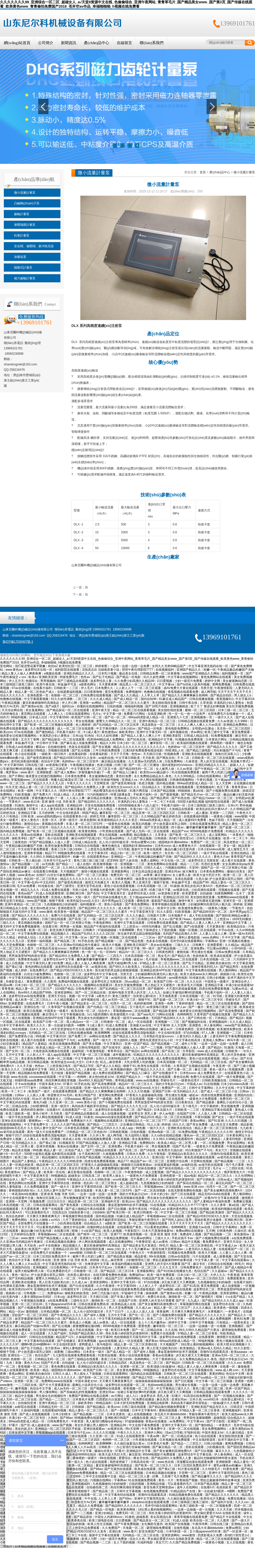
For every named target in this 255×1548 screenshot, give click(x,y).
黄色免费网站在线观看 (216, 677)
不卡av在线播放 (26, 1084)
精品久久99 (107, 743)
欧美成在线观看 (221, 956)
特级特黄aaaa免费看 (29, 1080)
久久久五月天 (168, 1267)
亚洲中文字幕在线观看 (129, 922)
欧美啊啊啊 (103, 1033)
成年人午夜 (189, 1044)
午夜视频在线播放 (82, 765)
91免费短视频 (187, 1132)
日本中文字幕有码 (12, 1025)
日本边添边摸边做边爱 (147, 871)
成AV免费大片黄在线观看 (181, 688)
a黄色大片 (104, 996)
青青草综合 (115, 1051)
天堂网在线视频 (201, 1161)
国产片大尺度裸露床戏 (55, 1385)
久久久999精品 (184, 776)
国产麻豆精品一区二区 (168, 1447)
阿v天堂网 (132, 1429)
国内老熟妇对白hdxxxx (178, 765)
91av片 (37, 1099)
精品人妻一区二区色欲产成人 (35, 692)
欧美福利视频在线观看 (192, 743)
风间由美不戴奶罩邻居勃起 (90, 1106)
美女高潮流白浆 (161, 1517)
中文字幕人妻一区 (207, 1260)
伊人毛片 (87, 688)
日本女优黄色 (116, 1414)
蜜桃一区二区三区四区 (200, 710)
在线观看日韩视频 (45, 871)
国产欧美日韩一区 (119, 1212)
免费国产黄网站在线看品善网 (89, 1396)
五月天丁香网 (30, 739)
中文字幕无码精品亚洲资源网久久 (32, 978)
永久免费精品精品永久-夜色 (153, 776)
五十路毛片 (137, 1007)
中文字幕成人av (226, 1245)
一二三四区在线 (233, 1168)
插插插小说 (228, 974)
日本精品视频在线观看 (30, 1546)
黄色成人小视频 (80, 1322)
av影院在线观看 (26, 1407)
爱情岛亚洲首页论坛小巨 (156, 1040)
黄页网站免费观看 (111, 1095)
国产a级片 (52, 706)
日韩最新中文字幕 (128, 948)
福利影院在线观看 (67, 669)
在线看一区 (228, 1366)
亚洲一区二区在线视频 (184, 1429)
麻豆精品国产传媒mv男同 (32, 1326)
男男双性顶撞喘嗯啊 (197, 1418)
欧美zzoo (6, 732)
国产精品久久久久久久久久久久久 (229, 1223)
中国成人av (194, 1084)
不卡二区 (183, 758)
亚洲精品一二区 (122, 856)
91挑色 (19, 805)
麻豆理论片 (50, 1014)
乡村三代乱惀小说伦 (105, 1293)
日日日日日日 (56, 1201)
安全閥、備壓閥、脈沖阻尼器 (34, 246)
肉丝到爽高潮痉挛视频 (61, 1080)
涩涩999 (112, 860)
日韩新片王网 (156, 915)
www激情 (7, 1385)
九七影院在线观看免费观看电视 (74, 1355)
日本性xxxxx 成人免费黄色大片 (176, 846)
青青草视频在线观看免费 (32, 897)
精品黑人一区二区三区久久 (138, 684)
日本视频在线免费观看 (175, 1439)
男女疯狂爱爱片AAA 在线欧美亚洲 (217, 1513)
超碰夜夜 (142, 1517)
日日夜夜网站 (59, 1267)
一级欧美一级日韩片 (53, 754)
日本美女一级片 (94, 1352)
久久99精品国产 (191, 1198)
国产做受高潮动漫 (39, 758)
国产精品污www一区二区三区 (213, 798)
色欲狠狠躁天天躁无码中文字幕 (136, 1337)
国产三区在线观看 (183, 1194)
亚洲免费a (197, 948)
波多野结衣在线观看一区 (72, 967)
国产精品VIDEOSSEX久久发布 (75, 758)
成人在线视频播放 (140, 1414)
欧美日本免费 (120, 1330)
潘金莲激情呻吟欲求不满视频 (128, 1205)
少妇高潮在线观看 (203, 890)
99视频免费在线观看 (72, 853)
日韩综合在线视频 (87, 846)
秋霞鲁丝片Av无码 (60, 1095)
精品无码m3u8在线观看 (214, 1194)
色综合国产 (202, 1271)
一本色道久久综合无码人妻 (174, 1377)
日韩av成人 (225, 1179)
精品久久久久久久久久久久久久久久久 (139, 747)
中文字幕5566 (60, 717)
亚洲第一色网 (164, 1003)
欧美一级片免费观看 (161, 1275)
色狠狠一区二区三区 (65, 695)
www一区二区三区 (13, 783)
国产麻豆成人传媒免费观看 (79, 743)
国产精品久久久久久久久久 (30, 915)
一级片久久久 (224, 717)
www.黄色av (14, 669)
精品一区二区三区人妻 (166, 1418)
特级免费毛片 (69, 677)
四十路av (177, 827)
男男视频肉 (48, 681)
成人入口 (132, 1396)
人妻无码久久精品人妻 (192, 1036)
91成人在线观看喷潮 (50, 893)
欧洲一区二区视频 (60, 1058)
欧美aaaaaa (239, 1352)
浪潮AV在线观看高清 (224, 1154)
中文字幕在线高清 (188, 1040)
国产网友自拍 (165, 758)
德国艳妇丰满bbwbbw (173, 842)
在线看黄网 (207, 1337)
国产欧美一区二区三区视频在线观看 (49, 724)
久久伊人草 (98, 1135)
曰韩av (245, 1091)
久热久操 (202, 879)
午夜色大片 (244, 813)
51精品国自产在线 (183, 1491)
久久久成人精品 (101, 699)
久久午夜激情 (105, 1286)
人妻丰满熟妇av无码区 (37, 1297)
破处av (139, 959)
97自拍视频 (191, 1033)
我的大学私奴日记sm (170, 1084)
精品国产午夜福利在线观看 (102, 926)
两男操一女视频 (71, 926)
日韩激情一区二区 (113, 1022)
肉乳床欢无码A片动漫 (15, 1099)
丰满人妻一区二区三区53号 (85, 824)
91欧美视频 (23, 794)
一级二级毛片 (99, 919)
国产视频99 (156, 988)
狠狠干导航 (8, 1352)
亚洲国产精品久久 (189, 669)
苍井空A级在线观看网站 (186, 941)
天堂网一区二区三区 (192, 1473)
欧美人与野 (90, 1539)
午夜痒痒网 (200, 1524)
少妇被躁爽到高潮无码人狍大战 (210, 904)
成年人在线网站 (188, 1487)
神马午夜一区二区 (239, 1040)
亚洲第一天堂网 (17, 1201)
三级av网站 (73, 1352)
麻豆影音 (63, 978)
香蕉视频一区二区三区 (33, 1366)
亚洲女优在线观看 (14, 1120)
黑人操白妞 (34, 860)
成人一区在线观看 (140, 1022)
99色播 (40, 1036)
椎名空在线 (141, 1458)
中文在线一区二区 (173, 860)
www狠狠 (241, 816)
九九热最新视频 (143, 1058)
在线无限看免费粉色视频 (185, 1190)
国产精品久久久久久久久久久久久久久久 (46, 721)
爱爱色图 (144, 1326)
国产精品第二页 (65, 941)
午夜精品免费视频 (116, 1238)
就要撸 (58, 1352)
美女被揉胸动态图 (235, 681)
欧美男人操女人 (114, 1175)
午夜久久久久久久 (79, 783)
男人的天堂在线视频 (214, 761)
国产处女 (218, 1117)
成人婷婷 (21, 970)
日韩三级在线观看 (54, 919)
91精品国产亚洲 (153, 1278)
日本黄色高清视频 (77, 1128)
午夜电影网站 (102, 922)
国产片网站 (16, 776)
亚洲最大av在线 (141, 1025)
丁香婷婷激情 (185, 1003)
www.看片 (27, 772)
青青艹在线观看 (53, 1209)
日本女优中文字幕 (21, 1432)
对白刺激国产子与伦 (227, 750)
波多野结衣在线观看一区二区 (115, 1110)
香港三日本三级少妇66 (67, 849)
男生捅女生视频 (202, 952)
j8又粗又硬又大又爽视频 (179, 1282)
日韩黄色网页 (124, 879)
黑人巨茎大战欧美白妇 (54, 1282)
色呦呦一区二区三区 (108, 1172)
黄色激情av (109, 732)
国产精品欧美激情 (165, 1011)
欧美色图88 (88, 820)
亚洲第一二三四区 (222, 813)
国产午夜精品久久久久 (66, 1315)
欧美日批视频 (33, 1011)
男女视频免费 (230, 1106)
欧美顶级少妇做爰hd (161, 1366)
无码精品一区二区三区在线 (47, 1033)
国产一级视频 (102, 1099)
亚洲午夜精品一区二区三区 (157, 721)
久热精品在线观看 (181, 809)
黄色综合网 (181, 1077)
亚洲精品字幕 (27, 813)
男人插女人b (243, 695)
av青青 (148, 875)
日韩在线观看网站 (78, 714)
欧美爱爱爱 (190, 893)
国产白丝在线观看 (82, 1286)
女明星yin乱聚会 (203, 728)
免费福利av (137, 1275)
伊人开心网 (70, 703)
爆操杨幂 (244, 1366)
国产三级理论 (65, 886)
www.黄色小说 (86, 1102)
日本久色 (92, 1062)
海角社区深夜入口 (227, 754)
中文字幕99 (161, 1025)
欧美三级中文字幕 (217, 732)
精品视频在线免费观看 (33, 1073)
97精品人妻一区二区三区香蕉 (160, 963)
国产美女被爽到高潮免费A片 (224, 1190)
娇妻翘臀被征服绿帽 (116, 1168)
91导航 (218, 996)
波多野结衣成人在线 (142, 893)
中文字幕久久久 (47, 790)
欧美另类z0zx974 (20, 1289)
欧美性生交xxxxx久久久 (123, 787)
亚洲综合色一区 (35, 1007)
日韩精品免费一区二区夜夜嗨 (160, 673)
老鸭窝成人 (87, 1344)
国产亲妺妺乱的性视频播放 (79, 1392)
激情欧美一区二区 (181, 1297)
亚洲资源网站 (63, 992)
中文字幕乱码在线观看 (15, 1102)
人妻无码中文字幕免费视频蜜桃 (231, 1036)
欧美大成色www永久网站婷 (199, 974)
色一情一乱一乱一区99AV (99, 952)
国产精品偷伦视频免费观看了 (169, 1407)
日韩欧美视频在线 (214, 1080)
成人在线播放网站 (121, 1241)
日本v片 (232, 805)
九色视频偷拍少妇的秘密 (61, 904)
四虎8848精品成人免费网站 (106, 739)
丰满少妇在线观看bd (239, 985)
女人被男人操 (165, 769)
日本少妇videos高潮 (212, 849)
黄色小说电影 (113, 904)
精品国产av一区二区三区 (147, 1161)
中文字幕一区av (77, 937)
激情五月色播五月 (97, 882)
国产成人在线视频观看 (35, 1414)
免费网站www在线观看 (233, 897)
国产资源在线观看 (99, 1348)
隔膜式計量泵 (23, 267)
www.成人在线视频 (210, 1051)
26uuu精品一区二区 (138, 981)
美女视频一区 (9, 890)
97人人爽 (208, 1033)
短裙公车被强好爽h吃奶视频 (182, 992)
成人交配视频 (154, 1172)
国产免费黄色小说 (21, 1036)
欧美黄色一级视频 (67, 912)
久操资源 (191, 761)
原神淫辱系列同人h (205, 967)
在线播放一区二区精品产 (52, 769)
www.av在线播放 (147, 1080)
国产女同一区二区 (18, 1051)
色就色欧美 (201, 956)
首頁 (203, 172)
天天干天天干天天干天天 (235, 692)
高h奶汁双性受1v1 (182, 838)
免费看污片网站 (135, 714)
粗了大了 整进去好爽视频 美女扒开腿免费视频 (221, 706)
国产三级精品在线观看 (73, 681)
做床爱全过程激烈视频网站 (18, 735)
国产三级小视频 (244, 1066)
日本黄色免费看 (76, 776)
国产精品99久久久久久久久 (97, 801)
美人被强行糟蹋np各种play (104, 1421)
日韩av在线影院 (179, 1256)
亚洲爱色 (195, 1025)
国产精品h (215, 1047)
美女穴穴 (221, 1150)
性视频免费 (172, 754)
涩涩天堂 (204, 1168)
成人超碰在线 (129, 1183)
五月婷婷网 (47, 813)
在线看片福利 (42, 688)
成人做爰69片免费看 (192, 820)
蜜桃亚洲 (143, 901)
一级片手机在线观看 (215, 853)
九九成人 (193, 1300)
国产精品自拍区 (221, 695)
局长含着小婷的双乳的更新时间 (173, 1179)
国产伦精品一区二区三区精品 (107, 1007)
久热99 (53, 1418)
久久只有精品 (9, 816)
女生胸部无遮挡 (131, 867)
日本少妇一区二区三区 (132, 743)
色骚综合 (32, 681)
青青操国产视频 (187, 1480)
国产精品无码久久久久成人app (112, 1128)
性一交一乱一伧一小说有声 (187, 714)
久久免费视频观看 (42, 728)
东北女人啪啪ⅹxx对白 (45, 1220)
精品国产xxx (180, 831)
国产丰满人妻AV (122, 1297)
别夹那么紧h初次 (145, 996)
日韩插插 (160, 838)
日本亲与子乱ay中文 (57, 860)
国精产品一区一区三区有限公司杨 (224, 867)
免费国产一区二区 (174, 1088)
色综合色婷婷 (15, 1216)
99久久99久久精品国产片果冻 (199, 1330)
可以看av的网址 (114, 838)
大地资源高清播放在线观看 (51, 1051)
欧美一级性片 (153, 853)
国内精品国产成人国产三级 (90, 978)
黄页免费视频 (87, 1341)
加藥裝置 (20, 257)
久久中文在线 (225, 1088)
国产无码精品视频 (21, 1278)
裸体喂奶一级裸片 (222, 743)
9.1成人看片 (91, 732)
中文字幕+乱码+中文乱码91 (37, 882)
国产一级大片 (102, 1040)
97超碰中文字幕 (132, 1293)
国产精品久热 (181, 956)
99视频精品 (59, 1175)
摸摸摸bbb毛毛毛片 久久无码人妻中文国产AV (31, 1128)
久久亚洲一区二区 (51, 937)
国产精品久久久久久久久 (65, 985)
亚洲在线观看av (94, 1429)
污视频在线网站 (176, 867)
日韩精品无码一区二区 (50, 1359)
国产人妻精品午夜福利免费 (212, 1201)
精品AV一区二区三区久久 (136, 952)
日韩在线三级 (34, 765)
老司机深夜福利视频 (25, 761)
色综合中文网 (50, 761)
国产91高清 (191, 1286)
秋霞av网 (6, 985)
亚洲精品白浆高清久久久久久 (188, 1154)
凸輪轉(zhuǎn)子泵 (27, 203)
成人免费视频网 (221, 1318)
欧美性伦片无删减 (213, 1498)
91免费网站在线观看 (68, 1498)
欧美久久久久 (36, 1025)
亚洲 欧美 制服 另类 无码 (58, 1194)
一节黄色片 (14, 801)
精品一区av (230, 1058)
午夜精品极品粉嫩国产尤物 (235, 669)
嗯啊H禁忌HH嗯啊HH (36, 1344)
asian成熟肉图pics (48, 816)
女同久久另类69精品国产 (169, 666)
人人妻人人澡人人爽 (213, 933)
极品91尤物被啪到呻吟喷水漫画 (216, 1458)
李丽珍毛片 (233, 999)
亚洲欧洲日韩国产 (117, 1418)
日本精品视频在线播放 (61, 1241)
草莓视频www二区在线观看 (30, 780)
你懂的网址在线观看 (101, 1227)
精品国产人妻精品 (35, 1044)
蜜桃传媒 (183, 952)
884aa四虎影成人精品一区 (146, 717)
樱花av (41, 747)
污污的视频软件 (98, 794)
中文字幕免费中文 (36, 1124)
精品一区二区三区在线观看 (174, 1117)
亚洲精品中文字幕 (160, 739)
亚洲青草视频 (33, 853)
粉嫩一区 (209, 669)
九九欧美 (246, 1128)
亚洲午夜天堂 (101, 710)
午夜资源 (233, 1275)
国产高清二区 (78, 919)
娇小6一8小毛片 (11, 1154)
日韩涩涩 (236, 1407)
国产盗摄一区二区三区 (235, 827)
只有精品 (221, 1018)
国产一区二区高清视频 (150, 1190)
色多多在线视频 (157, 941)
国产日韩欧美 (206, 1179)
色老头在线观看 (80, 747)
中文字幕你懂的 (107, 728)
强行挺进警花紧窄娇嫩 (30, 666)
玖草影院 (189, 1051)
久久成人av (80, 1282)
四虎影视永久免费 (210, 1535)
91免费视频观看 (222, 735)
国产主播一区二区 (180, 1069)
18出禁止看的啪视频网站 (198, 1344)
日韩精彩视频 (119, 1132)
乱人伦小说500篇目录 (114, 842)
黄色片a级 (40, 1102)
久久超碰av (220, 1271)
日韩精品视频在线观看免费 (196, 721)
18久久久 (178, 1124)
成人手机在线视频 (201, 915)
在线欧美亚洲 (57, 1546)
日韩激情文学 (70, 1289)
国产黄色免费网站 (137, 904)
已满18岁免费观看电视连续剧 (143, 750)
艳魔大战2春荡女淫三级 (67, 780)
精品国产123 (114, 1278)
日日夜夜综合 (184, 1102)
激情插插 (32, 1311)
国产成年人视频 (95, 1315)
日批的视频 (115, 706)
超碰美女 (74, 1175)
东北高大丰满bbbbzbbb (170, 1414)
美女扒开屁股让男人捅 (84, 1168)
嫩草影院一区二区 (162, 743)
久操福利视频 (85, 1337)
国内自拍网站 (9, 919)
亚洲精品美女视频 (46, 1289)
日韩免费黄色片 (86, 988)
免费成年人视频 (11, 1139)
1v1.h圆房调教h (97, 1014)
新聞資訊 (68, 43)
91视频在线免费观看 (189, 739)
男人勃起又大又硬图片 (15, 952)
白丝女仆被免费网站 (61, 875)
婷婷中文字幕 (177, 1322)
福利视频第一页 (233, 673)
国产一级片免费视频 (231, 1077)
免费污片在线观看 (63, 915)
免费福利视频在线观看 (74, 981)
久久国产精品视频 (139, 838)
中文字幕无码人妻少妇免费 (45, 963)
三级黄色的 (20, 842)
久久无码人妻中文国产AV (54, 1190)
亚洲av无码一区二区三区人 (230, 1355)
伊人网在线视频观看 (154, 780)
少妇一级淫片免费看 (189, 681)
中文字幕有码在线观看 (39, 1341)
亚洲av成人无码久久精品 (131, 798)
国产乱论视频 (81, 750)
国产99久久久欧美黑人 (125, 967)
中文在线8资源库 (68, 813)
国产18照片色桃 (156, 706)
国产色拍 (93, 893)
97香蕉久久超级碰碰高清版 (145, 1095)
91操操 (175, 886)
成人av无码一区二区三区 (119, 999)
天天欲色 (30, 1245)
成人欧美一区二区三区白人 (137, 908)
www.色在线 (19, 1077)
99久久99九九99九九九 (65, 1069)
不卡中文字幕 (231, 937)
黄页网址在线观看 (33, 714)
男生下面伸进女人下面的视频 (157, 930)
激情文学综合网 (74, 1227)
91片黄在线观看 (189, 1469)
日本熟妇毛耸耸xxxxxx (52, 948)
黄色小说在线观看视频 (119, 886)
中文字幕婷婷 (84, 1058)
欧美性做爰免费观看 (59, 846)
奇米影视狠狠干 (80, 1491)
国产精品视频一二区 (26, 864)
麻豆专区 (241, 735)
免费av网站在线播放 (144, 1029)
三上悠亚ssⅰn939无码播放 (233, 919)
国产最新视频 (169, 794)
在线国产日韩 (186, 1113)
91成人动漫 (74, 1117)
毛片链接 (152, 959)
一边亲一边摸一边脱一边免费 (130, 666)
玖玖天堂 (12, 787)
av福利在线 (106, 758)
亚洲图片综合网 (178, 1161)
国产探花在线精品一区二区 (177, 1168)
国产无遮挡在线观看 (16, 798)
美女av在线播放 (161, 945)
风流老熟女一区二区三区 (159, 724)
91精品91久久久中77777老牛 (188, 1205)
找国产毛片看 (182, 1146)
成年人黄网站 (30, 919)
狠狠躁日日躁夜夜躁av (137, 1165)
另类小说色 (80, 890)
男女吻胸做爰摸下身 (77, 1198)
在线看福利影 (78, 754)
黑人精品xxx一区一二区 (82, 1022)
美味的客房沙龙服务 (208, 1220)
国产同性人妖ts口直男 (132, 890)
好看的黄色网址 (178, 1209)
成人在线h (84, 864)
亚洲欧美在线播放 (24, 1282)
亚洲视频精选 (179, 706)
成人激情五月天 (238, 849)
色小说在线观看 (26, 754)
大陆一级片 (83, 897)
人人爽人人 (56, 714)
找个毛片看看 (235, 1165)
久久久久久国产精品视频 (68, 1124)
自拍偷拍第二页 (97, 1487)
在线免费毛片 (39, 970)
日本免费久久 (104, 688)
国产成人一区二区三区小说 (219, 1091)
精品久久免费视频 (91, 1505)
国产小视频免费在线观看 (223, 790)
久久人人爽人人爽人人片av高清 (200, 724)
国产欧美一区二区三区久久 (188, 835)
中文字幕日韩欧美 (128, 758)
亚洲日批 (158, 1157)
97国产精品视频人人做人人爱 (50, 842)
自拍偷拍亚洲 (27, 1403)
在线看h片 (53, 1110)
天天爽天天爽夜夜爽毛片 (44, 1216)
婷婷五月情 (98, 816)
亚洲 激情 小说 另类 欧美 (59, 801)
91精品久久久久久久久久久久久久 (166, 967)
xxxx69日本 (211, 1399)
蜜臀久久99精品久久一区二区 (116, 721)
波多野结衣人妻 (101, 681)
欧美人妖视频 (113, 1231)
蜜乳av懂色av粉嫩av (227, 1465)
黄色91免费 (124, 776)
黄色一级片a (218, 1069)
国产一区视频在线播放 (229, 1396)
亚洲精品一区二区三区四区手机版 (58, 1429)
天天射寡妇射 (215, 926)
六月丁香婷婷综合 (75, 1220)
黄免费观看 (35, 981)
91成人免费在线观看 (56, 890)
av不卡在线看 (17, 930)
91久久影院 (165, 912)
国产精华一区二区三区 (93, 1234)
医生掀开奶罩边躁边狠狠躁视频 (139, 933)
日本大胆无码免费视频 (129, 1403)
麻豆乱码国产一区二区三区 (234, 1183)
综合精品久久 (151, 787)
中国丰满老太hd (50, 1084)
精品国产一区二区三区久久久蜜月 (127, 703)
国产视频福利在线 (194, 1022)
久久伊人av (179, 1007)
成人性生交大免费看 (224, 1124)
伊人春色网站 (213, 1025)
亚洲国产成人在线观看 (127, 827)
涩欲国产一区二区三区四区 (30, 1315)
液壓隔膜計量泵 (24, 225)
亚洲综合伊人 (241, 981)
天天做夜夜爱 (18, 867)
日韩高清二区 (91, 1175)
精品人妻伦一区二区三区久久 (231, 882)
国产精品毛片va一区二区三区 (201, 794)
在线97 (41, 875)
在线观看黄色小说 (75, 816)
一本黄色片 (238, 835)
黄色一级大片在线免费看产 (46, 1132)
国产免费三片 (77, 1036)
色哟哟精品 (62, 1307)
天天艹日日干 (115, 1311)
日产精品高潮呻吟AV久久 (89, 1307)
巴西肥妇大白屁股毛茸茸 (113, 1399)
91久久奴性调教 (154, 677)
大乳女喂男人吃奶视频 (139, 1062)
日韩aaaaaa (72, 1099)
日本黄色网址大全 (238, 1135)
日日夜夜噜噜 (93, 692)
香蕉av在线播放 (32, 835)
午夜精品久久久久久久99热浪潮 (61, 1161)
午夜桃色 (121, 809)
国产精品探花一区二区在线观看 (68, 710)
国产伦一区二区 (116, 717)
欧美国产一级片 (40, 1091)
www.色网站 (211, 937)
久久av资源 (225, 721)
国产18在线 (148, 1150)
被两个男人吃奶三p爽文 (218, 772)
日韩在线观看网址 (45, 1205)
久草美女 (161, 835)
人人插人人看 (36, 1095)
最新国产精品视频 (163, 901)
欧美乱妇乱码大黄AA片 (212, 809)
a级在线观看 (183, 1289)
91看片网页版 (139, 790)
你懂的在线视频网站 (91, 706)
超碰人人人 (238, 765)
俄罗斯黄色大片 (235, 1172)
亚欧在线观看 (54, 835)
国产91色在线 (137, 739)
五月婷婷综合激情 (23, 1234)
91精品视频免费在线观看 (186, 1495)
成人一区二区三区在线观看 (76, 728)
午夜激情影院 (223, 688)
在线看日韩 (7, 886)
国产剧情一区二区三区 (94, 1377)
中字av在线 (226, 930)
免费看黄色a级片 (30, 959)
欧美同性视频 (102, 1198)
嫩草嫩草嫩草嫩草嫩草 (202, 827)
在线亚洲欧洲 (157, 714)
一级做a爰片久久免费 (225, 1403)
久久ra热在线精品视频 (166, 1135)
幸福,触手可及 (67, 684)
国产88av (66, 1418)
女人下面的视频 (124, 1542)
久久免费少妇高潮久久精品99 (134, 681)
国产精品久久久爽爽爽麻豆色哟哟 (185, 695)
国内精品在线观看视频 (146, 1373)
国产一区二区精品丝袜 (36, 1179)
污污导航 (124, 849)
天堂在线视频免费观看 (100, 805)
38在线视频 (20, 1029)
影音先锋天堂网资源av (65, 930)
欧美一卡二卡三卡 (236, 838)
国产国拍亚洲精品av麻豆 (233, 915)
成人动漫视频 (21, 1018)
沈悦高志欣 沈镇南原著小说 (101, 669)
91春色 (88, 1117)
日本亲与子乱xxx (101, 1267)
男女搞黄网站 (236, 1143)
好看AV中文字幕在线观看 (222, 1198)
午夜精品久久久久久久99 (216, 1132)
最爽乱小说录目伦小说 (232, 1102)
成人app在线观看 (53, 805)
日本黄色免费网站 (212, 871)
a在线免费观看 (242, 1238)
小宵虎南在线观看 (111, 831)
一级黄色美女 (240, 1322)
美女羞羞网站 (35, 710)
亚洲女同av (173, 871)
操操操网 (152, 1293)
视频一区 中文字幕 (82, 996)
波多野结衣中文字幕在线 (101, 974)
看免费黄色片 (212, 1241)
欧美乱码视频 (141, 824)
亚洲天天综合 (57, 996)
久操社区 (240, 1231)
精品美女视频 (21, 1150)
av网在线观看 (150, 1051)
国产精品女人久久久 (127, 1036)
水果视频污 (216, 1311)
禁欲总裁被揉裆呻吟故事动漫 (172, 1260)
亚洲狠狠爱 (44, 772)
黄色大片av (221, 856)
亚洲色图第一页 (38, 695)
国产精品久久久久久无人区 (46, 783)
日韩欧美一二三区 (66, 688)
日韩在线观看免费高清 (205, 824)
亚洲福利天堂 (110, 1201)
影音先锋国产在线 (151, 1531)
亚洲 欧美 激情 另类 (164, 1234)
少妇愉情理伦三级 (138, 1260)
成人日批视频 (15, 963)
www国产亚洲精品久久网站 (201, 673)
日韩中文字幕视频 (201, 1322)
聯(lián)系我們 (151, 43)
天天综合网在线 (13, 710)
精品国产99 (201, 882)
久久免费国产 (111, 1528)
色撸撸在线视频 (155, 692)
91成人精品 (62, 794)
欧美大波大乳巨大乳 (207, 875)
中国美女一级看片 (217, 981)
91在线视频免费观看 (185, 772)
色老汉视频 (105, 765)
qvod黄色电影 (178, 978)
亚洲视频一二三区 (132, 864)
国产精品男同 (160, 798)
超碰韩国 (78, 1051)
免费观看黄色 (236, 1278)
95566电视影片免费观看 (207, 831)
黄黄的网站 (216, 1373)
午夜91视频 (205, 780)
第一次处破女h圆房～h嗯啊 (67, 1025)
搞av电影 (190, 1175)
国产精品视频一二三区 (173, 948)
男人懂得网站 (228, 970)
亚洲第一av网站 (91, 703)
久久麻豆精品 (235, 1432)
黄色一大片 (166, 1480)
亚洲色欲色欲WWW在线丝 (78, 1454)
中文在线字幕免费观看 (33, 849)
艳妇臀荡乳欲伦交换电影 (110, 790)
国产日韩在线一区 (200, 1018)
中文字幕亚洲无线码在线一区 (208, 666)
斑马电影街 (105, 1344)
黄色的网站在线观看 (39, 967)
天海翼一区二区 (134, 1528)
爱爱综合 (125, 1458)
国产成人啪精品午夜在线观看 (86, 1209)
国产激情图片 (204, 1297)
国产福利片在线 (222, 1502)
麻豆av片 (167, 1029)
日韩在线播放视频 (201, 699)
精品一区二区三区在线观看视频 (134, 710)
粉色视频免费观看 (156, 1491)
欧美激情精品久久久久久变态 (118, 820)
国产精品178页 (84, 1066)
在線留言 (124, 43)
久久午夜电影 (157, 1154)
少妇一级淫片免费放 (113, 1539)
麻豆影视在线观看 (80, 1172)
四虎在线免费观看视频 (214, 988)
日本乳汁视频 (107, 673)
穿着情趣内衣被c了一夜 (94, 772)
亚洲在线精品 (240, 853)
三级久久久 (8, 922)
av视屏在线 (181, 890)
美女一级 (229, 846)
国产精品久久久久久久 (222, 747)
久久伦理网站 (244, 1175)
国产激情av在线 (32, 706)
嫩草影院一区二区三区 (115, 813)
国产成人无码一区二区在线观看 (148, 831)
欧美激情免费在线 (190, 908)
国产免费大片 (42, 794)
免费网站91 (147, 1143)
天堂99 (194, 867)
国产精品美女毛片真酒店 (140, 1245)
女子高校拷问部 (90, 1154)
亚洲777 (14, 1047)
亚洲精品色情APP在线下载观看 (162, 970)
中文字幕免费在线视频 (33, 933)
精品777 (50, 853)
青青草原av (240, 787)
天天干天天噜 (120, 754)
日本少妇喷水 (62, 1414)
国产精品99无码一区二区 (136, 769)
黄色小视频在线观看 (230, 1341)
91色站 (89, 735)
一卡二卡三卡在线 (163, 801)
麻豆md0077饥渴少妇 (86, 838)
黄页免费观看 (114, 692)
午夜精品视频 (11, 703)
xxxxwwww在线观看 (43, 1077)
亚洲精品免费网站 (235, 724)
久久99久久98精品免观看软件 (50, 856)
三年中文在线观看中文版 (17, 1198)
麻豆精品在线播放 (113, 761)
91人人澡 (153, 1124)
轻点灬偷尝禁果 (111, 1062)
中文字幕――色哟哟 (73, 1077)
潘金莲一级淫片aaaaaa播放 (130, 1018)
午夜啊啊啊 (127, 930)
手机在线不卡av (183, 1238)
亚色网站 (6, 666)
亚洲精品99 (75, 805)
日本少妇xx (128, 728)
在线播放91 (66, 1157)
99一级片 (149, 948)
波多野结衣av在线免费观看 (27, 996)
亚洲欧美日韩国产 (136, 945)
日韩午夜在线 (188, 703)
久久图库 (78, 794)
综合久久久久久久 (12, 695)
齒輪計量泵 (21, 214)
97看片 (34, 809)
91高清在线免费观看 (198, 1396)
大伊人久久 (217, 1275)
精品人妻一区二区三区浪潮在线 (41, 787)
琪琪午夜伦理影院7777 (138, 669)
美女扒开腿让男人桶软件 (91, 1425)
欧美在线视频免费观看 (65, 1044)
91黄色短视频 (108, 1355)
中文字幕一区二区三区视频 (92, 1054)
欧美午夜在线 (46, 684)
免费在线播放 (237, 1498)
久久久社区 (195, 981)
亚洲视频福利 (205, 787)
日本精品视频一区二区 (56, 1311)
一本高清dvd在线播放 (24, 1194)
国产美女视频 (101, 747)
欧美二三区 (155, 1318)
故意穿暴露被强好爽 (29, 1318)
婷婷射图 (101, 666)
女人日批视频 (236, 1542)
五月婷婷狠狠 (121, 1377)
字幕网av (211, 941)
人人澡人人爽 (75, 798)
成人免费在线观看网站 (171, 1058)
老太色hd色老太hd (43, 908)
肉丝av (52, 666)
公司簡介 (45, 43)
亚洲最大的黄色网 (102, 890)
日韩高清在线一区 (143, 1462)
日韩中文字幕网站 (201, 1088)
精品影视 (246, 1124)
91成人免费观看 (117, 1025)
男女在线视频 (85, 721)
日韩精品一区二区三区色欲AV (87, 1132)
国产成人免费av (65, 772)
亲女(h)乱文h (24, 1429)
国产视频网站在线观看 (105, 1388)
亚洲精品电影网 (158, 1403)
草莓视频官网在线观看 (78, 1216)
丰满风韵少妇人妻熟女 (229, 703)
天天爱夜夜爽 (108, 684)
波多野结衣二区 (170, 1286)
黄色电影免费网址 (177, 728)
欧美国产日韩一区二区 (87, 717)
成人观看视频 (222, 1256)
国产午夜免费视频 (127, 1524)
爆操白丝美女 (236, 871)
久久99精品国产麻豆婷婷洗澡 (161, 816)
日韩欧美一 (186, 813)
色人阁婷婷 (83, 724)
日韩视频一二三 (34, 1293)
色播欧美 (112, 867)
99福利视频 (19, 717)
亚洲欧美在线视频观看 (197, 754)
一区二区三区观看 (149, 688)
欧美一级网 (26, 790)
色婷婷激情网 (202, 919)
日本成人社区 (38, 717)
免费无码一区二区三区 (126, 875)
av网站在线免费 (100, 1036)
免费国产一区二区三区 (206, 842)
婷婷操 (238, 904)
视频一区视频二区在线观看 (197, 930)
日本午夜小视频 (58, 1003)
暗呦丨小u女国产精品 (87, 1231)
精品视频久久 (143, 835)
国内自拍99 (149, 699)
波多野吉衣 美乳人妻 (143, 1113)
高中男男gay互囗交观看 (118, 901)
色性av (86, 677)
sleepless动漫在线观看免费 (114, 1117)
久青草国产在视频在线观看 (66, 1007)
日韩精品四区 (118, 1363)
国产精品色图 (134, 941)
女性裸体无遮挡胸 (208, 901)
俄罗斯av (12, 772)
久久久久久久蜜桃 (54, 1168)
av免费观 (126, 835)
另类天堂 (206, 688)
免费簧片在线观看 (82, 948)
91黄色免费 (231, 1469)
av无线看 (48, 864)
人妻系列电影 (232, 1139)
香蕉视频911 (225, 699)
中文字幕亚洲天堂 (113, 893)
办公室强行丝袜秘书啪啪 (102, 780)
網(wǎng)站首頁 (17, 43)
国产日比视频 (117, 1209)
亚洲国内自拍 (243, 1095)
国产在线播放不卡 (165, 1073)
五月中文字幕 (15, 1054)
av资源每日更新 (57, 765)
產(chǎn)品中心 (96, 43)
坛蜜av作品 (240, 988)
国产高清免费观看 (231, 1011)
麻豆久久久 (223, 1451)
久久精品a (232, 945)
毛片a (97, 714)
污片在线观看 (201, 1256)
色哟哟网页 (184, 1014)
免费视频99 (134, 692)
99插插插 (184, 790)
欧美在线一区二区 (83, 1011)
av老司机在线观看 (13, 1132)
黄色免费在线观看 (63, 1366)
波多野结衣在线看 (174, 1370)
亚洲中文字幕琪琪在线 (54, 1183)
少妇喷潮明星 (39, 1106)
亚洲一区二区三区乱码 (27, 1304)
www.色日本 (31, 801)
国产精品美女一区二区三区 (89, 1003)
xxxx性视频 (120, 1179)
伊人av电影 (167, 1113)
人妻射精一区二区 (96, 1069)
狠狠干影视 (162, 882)
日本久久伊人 (39, 1029)
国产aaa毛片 (146, 1014)
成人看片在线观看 (234, 860)
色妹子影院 (217, 820)
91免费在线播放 (143, 1399)
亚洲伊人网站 (153, 1432)
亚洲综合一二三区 (20, 1355)
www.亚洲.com (194, 1186)
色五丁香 (223, 787)
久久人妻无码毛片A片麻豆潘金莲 (63, 809)
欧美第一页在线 (55, 1172)
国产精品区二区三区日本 (117, 1271)
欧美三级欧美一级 (18, 1113)
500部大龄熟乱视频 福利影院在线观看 (204, 801)
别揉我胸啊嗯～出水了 (230, 893)
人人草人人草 (150, 695)
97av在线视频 (21, 688)
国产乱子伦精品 (104, 677)
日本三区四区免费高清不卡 (52, 1256)
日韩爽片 (89, 930)
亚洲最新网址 (120, 871)
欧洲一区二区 (233, 875)
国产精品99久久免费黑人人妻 (85, 787)
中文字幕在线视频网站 (183, 677)
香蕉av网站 (198, 1120)
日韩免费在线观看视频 (96, 695)
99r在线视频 (158, 1256)
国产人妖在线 (129, 860)
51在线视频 (211, 1084)
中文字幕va (167, 684)
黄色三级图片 (121, 996)
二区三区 (81, 699)
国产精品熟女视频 (120, 1256)
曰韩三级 (120, 765)
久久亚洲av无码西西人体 (145, 761)
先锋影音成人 (15, 981)
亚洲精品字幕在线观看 (217, 1110)
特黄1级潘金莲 (120, 794)
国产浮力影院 (216, 1421)
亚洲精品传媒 (156, 1484)
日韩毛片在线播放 (209, 838)
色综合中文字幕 (20, 1260)
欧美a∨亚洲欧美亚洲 (43, 677)
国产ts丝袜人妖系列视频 (194, 684)
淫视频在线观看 (59, 750)
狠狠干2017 (14, 1135)
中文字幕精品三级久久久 (173, 1388)
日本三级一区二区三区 (233, 710)
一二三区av (148, 937)
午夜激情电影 (96, 1051)
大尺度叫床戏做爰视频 (181, 988)
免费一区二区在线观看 (130, 1099)
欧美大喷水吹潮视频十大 (234, 1344)
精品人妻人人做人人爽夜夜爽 (22, 673)
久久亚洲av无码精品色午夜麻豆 (79, 945)
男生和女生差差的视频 (93, 827)
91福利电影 (145, 1542)
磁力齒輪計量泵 (24, 278)
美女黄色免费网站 (33, 1058)
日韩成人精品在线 (196, 735)
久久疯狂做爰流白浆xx (129, 1443)
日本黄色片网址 (217, 739)
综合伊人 (104, 1011)
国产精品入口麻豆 (125, 772)
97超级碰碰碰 (107, 930)
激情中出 (32, 805)
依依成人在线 (72, 1139)
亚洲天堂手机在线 (89, 886)
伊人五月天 (16, 681)
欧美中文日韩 (166, 908)
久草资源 (206, 703)
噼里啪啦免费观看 (234, 1330)
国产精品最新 (205, 1102)
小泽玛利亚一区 (242, 948)
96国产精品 (90, 813)
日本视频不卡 (177, 915)
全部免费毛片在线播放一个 (226, 714)
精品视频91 (49, 1157)
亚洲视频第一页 (202, 717)
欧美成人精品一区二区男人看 (56, 1047)
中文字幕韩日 (113, 1044)
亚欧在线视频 (9, 1040)
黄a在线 (199, 790)
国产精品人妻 (32, 1172)
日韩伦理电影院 (90, 1047)
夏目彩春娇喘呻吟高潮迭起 (41, 703)
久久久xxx (234, 1363)
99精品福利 (104, 1403)
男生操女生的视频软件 (93, 1018)
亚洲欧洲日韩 (75, 893)
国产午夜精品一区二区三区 (213, 769)
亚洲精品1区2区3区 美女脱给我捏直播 (189, 897)
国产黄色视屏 (69, 1205)
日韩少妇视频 (216, 978)
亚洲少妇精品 (104, 1513)
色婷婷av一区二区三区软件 (187, 747)
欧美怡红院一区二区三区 (76, 666)
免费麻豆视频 (242, 1201)
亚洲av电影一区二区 (162, 1132)
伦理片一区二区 (121, 1003)
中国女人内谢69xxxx (109, 1517)
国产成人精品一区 (126, 699)
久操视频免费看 (114, 1154)
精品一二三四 (189, 864)
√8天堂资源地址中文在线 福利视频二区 (78, 1029)
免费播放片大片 (82, 1120)
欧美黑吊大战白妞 (170, 1150)
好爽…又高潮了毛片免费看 (171, 1476)
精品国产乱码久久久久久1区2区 (94, 933)
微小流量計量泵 (24, 192)
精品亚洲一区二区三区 (83, 1201)
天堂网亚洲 (102, 783)
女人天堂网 (224, 783)
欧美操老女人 (52, 1099)
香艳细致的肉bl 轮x (22, 1190)
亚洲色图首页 (67, 908)
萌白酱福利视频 (117, 1029)
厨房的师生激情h (33, 1110)
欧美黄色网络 (88, 831)
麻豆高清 (163, 1399)
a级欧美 (111, 1223)
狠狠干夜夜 (57, 901)
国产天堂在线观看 (157, 827)
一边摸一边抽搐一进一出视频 (206, 1326)
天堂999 (59, 1179)
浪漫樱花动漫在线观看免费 (195, 1462)
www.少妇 (113, 1249)
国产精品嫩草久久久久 (207, 1476)
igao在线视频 (108, 1341)
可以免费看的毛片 (59, 1271)
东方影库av (53, 1348)
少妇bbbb (98, 1212)
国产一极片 (38, 838)
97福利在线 (192, 1432)
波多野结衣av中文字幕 (59, 959)
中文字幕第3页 (98, 853)
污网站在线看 (165, 1014)
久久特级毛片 (211, 1469)
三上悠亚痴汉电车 (59, 1066)
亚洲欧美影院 (172, 735)
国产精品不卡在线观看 (225, 1517)
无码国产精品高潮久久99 (180, 933)
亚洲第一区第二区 (132, 1366)
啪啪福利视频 (134, 706)
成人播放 (202, 813)
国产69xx (126, 1498)
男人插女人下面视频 (88, 1373)
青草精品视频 (124, 1080)
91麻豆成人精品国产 (173, 699)
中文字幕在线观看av (236, 1260)
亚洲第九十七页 (178, 717)
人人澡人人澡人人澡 (140, 1311)
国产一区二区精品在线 (91, 992)
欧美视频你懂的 (122, 1069)
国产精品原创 (83, 1517)
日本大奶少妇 (160, 1194)
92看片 (177, 1396)
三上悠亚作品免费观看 (100, 849)
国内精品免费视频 (12, 831)
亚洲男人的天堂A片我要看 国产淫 (168, 1264)
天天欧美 (148, 758)
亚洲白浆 (115, 1531)
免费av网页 (233, 1528)
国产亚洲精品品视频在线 (82, 1113)
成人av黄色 (160, 1241)
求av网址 (196, 732)
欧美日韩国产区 (86, 1095)
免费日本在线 (42, 1260)
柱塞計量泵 (21, 235)
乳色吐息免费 (210, 864)
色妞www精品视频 (160, 1385)
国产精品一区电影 (129, 677)
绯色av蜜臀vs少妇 (144, 842)
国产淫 (94, 937)
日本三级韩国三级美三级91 (207, 805)
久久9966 (241, 721)
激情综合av (32, 824)
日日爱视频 (165, 681)
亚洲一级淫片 (69, 820)
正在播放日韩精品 (33, 750)
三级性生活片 (80, 1300)
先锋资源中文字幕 (97, 1264)
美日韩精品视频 (38, 1062)
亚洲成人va (130, 780)
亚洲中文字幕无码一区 (152, 732)
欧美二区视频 (51, 1139)
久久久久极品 (135, 915)
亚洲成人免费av (62, 897)
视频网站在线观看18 (98, 985)
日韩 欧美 (28, 816)
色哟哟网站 (132, 1278)
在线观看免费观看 (65, 1091)
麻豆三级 (201, 1069)
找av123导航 (174, 1432)
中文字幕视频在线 (72, 1014)
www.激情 (46, 912)
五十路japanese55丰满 (231, 780)
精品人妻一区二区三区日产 (34, 988)
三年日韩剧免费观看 (107, 750)
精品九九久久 (30, 890)
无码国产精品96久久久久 (168, 1018)
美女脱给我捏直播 (164, 703)
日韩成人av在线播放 (20, 747)
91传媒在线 (46, 886)
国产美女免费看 (197, 1124)
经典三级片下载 (160, 890)
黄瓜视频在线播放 (30, 922)
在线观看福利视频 (69, 692)
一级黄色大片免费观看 (202, 1099)
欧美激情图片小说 (122, 1014)
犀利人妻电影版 (189, 937)
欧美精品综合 (236, 926)
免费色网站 (20, 1220)
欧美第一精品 (39, 1370)
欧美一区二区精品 (81, 1465)
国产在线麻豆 (167, 937)
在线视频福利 (165, 669)
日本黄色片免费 (83, 1399)
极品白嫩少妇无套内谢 (238, 794)
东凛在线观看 (184, 879)
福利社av (68, 706)
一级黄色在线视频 (118, 824)
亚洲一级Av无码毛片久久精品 (104, 1088)
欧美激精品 (188, 1348)
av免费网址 (177, 1421)
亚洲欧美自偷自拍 (219, 963)
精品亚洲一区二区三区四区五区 (154, 813)
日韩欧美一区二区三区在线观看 (213, 758)
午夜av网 (153, 1436)
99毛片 (163, 1245)
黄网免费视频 (221, 684)
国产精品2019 (144, 1117)
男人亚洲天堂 (142, 882)
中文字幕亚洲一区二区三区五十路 (94, 769)
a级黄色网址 (88, 684)
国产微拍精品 (45, 732)
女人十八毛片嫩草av (136, 1249)
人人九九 (154, 992)
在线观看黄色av (98, 856)
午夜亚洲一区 (222, 1066)
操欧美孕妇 (127, 732)
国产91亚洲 (216, 1120)
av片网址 (117, 1396)
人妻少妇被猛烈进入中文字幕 (72, 1451)
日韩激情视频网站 (182, 780)
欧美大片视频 (112, 945)
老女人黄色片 (30, 820)
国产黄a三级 (14, 967)
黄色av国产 (26, 893)
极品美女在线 (128, 673)
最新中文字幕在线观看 (147, 849)
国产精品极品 (96, 1407)
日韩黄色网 (225, 1231)
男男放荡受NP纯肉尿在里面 (28, 956)
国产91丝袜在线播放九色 (110, 897)
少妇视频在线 (215, 1447)
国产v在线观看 (194, 926)
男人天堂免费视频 (12, 945)
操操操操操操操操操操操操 (154, 1381)
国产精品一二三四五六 (107, 956)
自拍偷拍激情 (57, 747)
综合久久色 (138, 1539)
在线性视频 (182, 1528)
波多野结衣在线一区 (39, 669)
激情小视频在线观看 (95, 871)
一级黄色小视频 (222, 816)
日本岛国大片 (163, 1110)
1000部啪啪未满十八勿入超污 (138, 805)
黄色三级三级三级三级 (89, 860)
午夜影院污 (132, 1231)
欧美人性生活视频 (100, 1524)
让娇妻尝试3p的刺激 (71, 1524)
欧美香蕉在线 (77, 1520)
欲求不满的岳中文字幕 (233, 1439)
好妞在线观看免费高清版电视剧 (134, 1033)
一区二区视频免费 (56, 1120)
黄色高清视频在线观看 (199, 1157)
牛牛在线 (90, 1498)
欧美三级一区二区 (27, 1157)
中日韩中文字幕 (47, 743)
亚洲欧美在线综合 (180, 1128)
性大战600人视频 (126, 1040)
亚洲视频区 (41, 1267)
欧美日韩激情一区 (146, 1212)
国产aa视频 (165, 1289)
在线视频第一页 (210, 846)
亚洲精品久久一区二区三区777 (146, 1120)
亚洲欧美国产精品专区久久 (209, 1407)
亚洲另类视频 (205, 1029)
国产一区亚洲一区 (235, 1531)
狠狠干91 (145, 999)
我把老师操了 (119, 1462)
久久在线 (171, 1330)
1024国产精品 (64, 988)
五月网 (210, 1231)
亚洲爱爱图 (215, 945)
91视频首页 (66, 1143)
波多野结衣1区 (77, 1297)
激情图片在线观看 (229, 1337)
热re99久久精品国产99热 (35, 992)
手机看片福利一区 (69, 732)
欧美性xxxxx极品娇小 (155, 772)
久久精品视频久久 (66, 999)
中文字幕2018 (244, 699)
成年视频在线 (179, 732)
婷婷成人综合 (27, 937)
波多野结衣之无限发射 (204, 860)
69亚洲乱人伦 (175, 750)
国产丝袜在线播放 (144, 1168)
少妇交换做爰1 (10, 1044)
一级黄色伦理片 (189, 1080)
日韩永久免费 (136, 1154)
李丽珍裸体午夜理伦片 (144, 1220)
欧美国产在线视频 (177, 1524)
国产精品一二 (65, 864)
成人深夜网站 (218, 835)
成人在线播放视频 (113, 1113)
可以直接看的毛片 (37, 1212)
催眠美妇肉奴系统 (77, 1293)
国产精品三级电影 (199, 750)
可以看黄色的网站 (48, 1227)
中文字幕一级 (112, 714)
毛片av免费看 (26, 886)
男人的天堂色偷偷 (234, 1054)
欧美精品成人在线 (124, 1304)
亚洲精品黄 (14, 1011)
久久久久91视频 (139, 1091)
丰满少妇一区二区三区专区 (148, 809)
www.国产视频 (37, 901)
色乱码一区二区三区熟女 (41, 879)
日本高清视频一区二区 (152, 886)
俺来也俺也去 (111, 846)
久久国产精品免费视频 (185, 1542)
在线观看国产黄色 (129, 1227)
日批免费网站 (174, 761)
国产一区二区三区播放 (144, 765)
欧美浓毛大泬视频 (190, 985)
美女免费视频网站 (214, 1429)
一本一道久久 (74, 1462)
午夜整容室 (143, 1241)
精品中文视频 (191, 1241)
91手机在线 (85, 941)
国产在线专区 (112, 1047)
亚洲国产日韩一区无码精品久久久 (175, 1091)
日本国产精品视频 (163, 790)
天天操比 (27, 1047)
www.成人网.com (227, 1370)
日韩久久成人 (153, 867)
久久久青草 (219, 1205)
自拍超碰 (206, 893)
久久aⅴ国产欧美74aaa (175, 919)
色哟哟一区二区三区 (116, 1439)
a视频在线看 (53, 673)
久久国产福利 (57, 1333)
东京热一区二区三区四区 (234, 728)
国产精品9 (237, 1018)
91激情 (229, 1047)
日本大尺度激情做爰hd (158, 1231)
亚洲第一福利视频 (39, 941)
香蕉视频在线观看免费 (183, 692)
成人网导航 (208, 692)
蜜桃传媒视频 (168, 1410)
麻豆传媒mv (163, 875)
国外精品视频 (165, 783)
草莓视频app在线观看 (51, 1432)
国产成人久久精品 (126, 695)
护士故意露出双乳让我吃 (170, 824)
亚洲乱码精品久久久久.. (80, 673)
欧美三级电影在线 (101, 1520)
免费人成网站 (150, 860)
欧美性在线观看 (148, 1066)
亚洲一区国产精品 (137, 1044)
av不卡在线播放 (50, 1245)
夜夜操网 (163, 1311)
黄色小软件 (41, 1113)
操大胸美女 (190, 871)
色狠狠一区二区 (22, 1359)
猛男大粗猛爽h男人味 (123, 963)
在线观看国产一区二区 (45, 867)
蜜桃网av (35, 1120)
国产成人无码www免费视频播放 (76, 1473)
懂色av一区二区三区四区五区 (204, 1135)
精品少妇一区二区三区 (126, 853)
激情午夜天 (186, 901)
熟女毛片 (164, 956)
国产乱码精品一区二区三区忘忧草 (116, 724)
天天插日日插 (152, 754)
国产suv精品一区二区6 (210, 1377)
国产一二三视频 (152, 1047)
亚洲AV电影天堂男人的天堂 (127, 992)
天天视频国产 (236, 820)
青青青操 (8, 988)
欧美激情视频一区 (106, 864)
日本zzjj (77, 735)
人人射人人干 (125, 688)
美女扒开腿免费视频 (128, 985)
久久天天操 (25, 1066)
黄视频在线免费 (53, 824)
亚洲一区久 (50, 820)
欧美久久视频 (121, 882)
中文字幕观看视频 (36, 699)
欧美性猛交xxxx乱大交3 (83, 901)
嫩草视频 (21, 1388)
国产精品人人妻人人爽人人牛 (141, 735)
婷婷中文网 (213, 681)
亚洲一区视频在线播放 (235, 941)
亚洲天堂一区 (232, 901)
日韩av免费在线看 (228, 952)
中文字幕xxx (196, 1421)
